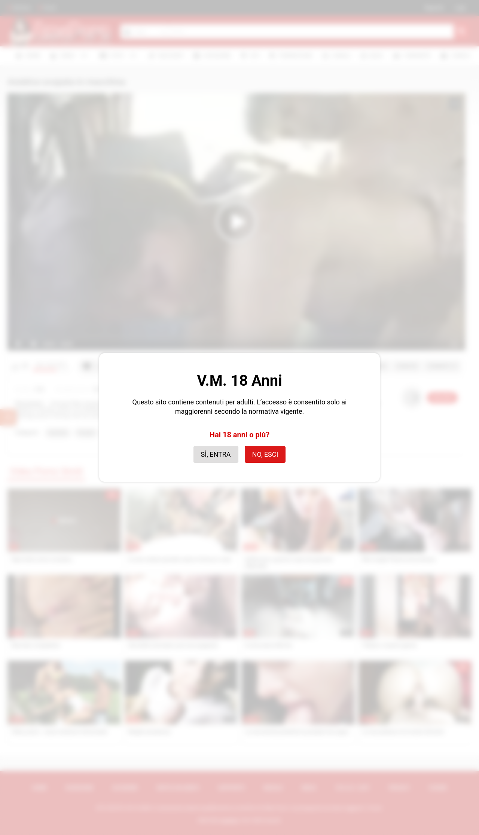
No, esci (265, 454)
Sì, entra (216, 454)
